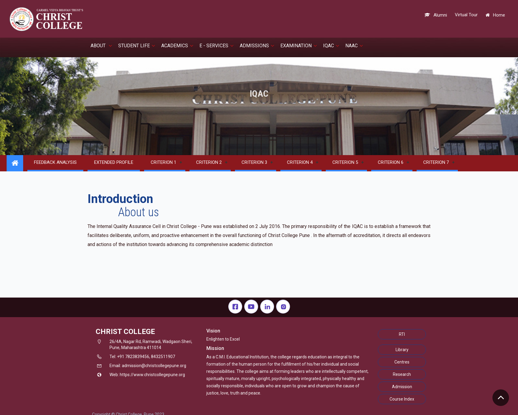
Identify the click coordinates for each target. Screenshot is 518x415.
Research (402, 374)
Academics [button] (177, 45)
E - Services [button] (216, 45)
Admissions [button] (257, 45)
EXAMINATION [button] (298, 45)
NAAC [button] (354, 45)
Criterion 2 (209, 162)
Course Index (402, 399)
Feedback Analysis (55, 162)
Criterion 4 (300, 162)
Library (402, 349)
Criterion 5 (345, 162)
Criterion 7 (436, 162)
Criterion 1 (163, 162)
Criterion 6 (390, 162)
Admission (402, 386)
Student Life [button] (136, 45)
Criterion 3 (254, 162)
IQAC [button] (331, 45)
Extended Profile (113, 162)
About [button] (101, 45)
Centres (401, 362)
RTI (402, 334)
